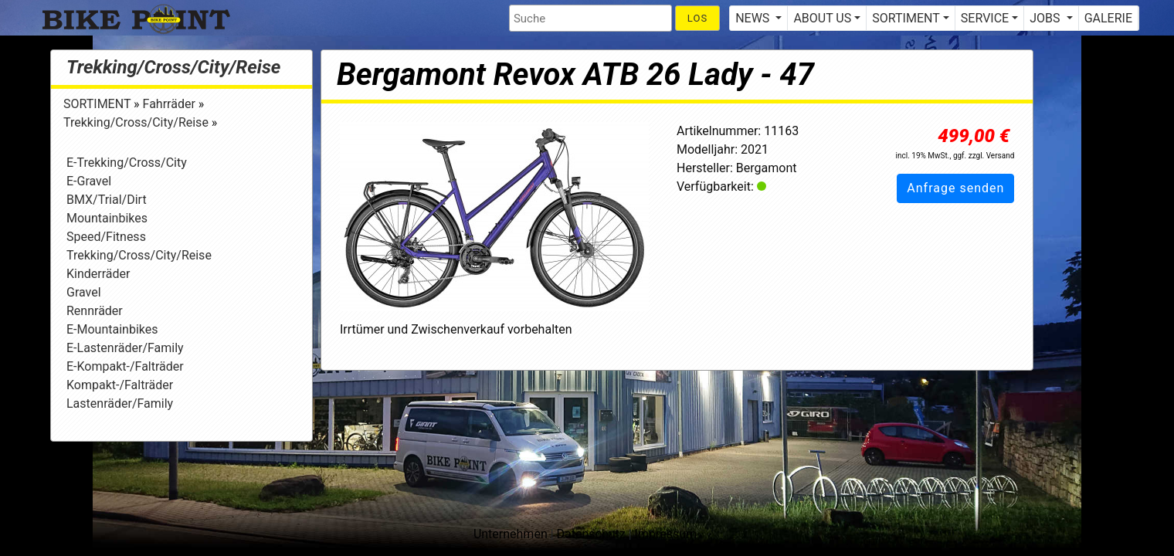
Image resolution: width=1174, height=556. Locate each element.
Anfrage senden (955, 188)
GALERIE (1108, 18)
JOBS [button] (1046, 18)
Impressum (666, 534)
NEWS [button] (753, 18)
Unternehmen (510, 534)
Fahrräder (170, 104)
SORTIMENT (98, 104)
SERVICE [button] (985, 18)
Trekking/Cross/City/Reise (173, 67)
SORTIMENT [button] (905, 18)
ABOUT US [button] (822, 18)
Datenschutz (591, 534)
